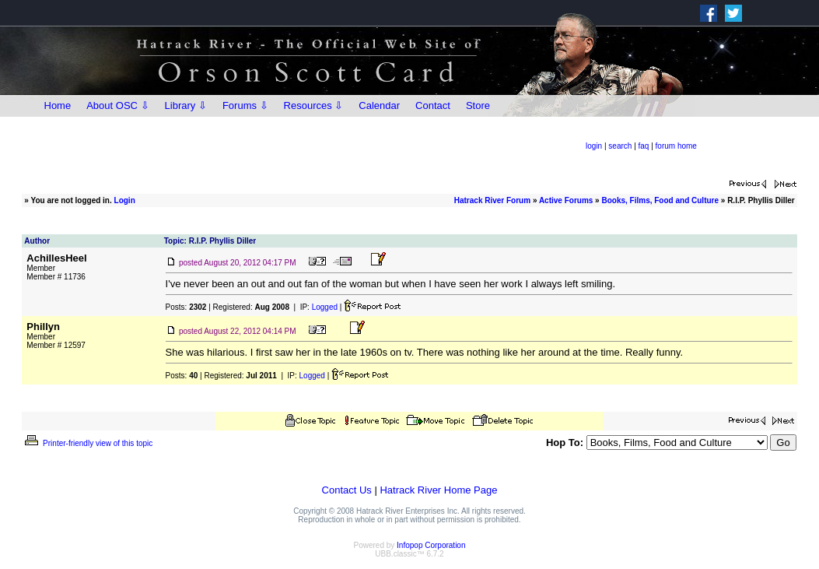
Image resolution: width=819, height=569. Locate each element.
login (594, 146)
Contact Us (347, 490)
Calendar (379, 105)
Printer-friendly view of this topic (87, 443)
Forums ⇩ (245, 105)
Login (124, 200)
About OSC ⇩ (117, 105)
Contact (432, 105)
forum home (676, 146)
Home (58, 105)
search (620, 146)
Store (478, 105)
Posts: (186, 307)
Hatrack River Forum (492, 200)
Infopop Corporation (431, 545)
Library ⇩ (186, 105)
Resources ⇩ (314, 105)
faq (644, 146)
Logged (325, 307)
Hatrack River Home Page (438, 490)
